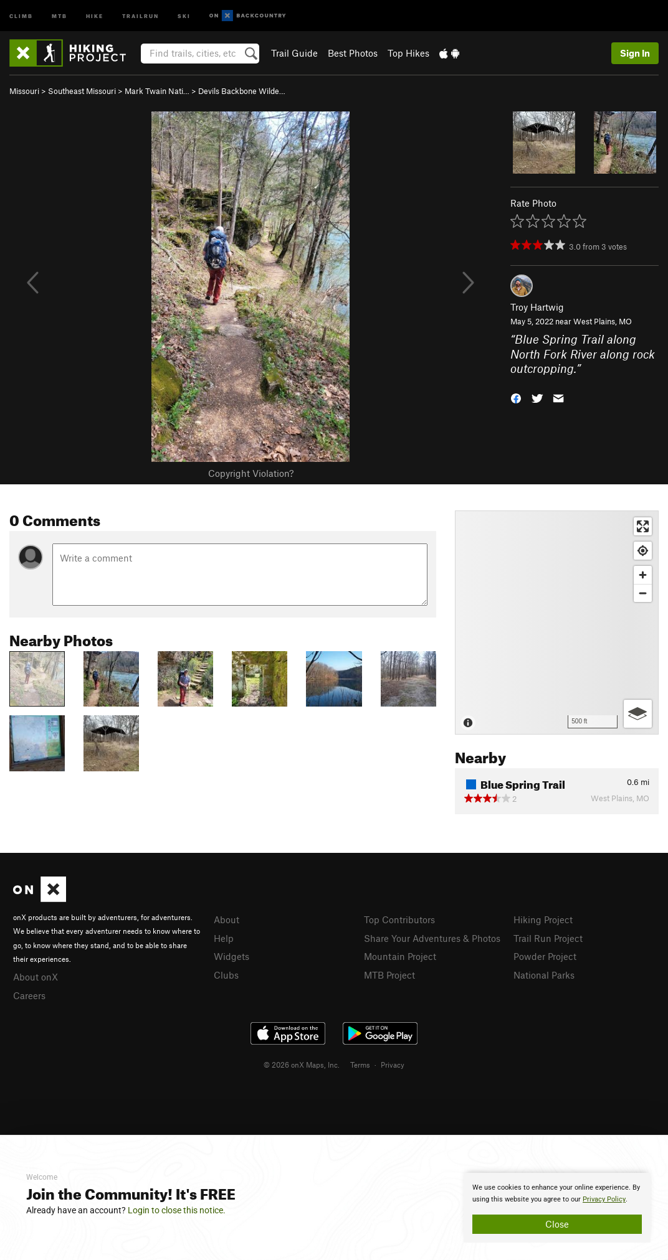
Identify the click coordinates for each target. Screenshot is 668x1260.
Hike (94, 15)
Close (557, 1223)
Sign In (635, 53)
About (226, 919)
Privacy (392, 1064)
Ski (184, 15)
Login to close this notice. (177, 1210)
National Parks (544, 974)
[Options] (638, 714)
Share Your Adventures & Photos (432, 938)
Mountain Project (400, 956)
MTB (59, 15)
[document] (557, 1208)
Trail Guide (294, 53)
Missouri (24, 91)
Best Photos (353, 53)
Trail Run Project (548, 938)
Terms (360, 1064)
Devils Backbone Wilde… (241, 91)
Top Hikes (408, 53)
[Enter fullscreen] (643, 526)
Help (224, 938)
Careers (29, 995)
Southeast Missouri (82, 91)
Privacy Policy (604, 1199)
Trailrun (140, 15)
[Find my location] (643, 551)
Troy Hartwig (537, 307)
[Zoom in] (643, 575)
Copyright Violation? (250, 473)
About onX (35, 976)
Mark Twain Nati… (157, 91)
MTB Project (389, 974)
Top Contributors (399, 919)
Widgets (231, 956)
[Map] (557, 622)
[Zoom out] (643, 593)
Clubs (226, 974)
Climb (21, 15)
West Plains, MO (602, 321)
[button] (516, 397)
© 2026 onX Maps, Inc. (302, 1064)
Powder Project (544, 956)
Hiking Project (543, 919)
